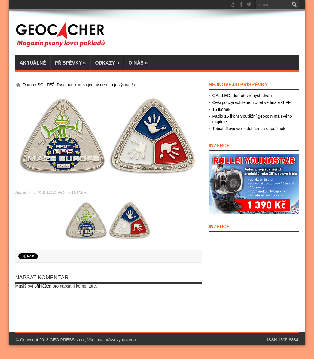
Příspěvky (70, 62)
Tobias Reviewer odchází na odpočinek (248, 128)
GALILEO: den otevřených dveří (242, 95)
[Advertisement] (161, 312)
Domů (28, 84)
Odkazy (107, 62)
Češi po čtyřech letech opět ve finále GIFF (251, 102)
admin (27, 192)
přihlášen (42, 286)
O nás (138, 62)
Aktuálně (33, 62)
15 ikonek (221, 109)
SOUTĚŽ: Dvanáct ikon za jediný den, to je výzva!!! (85, 84)
